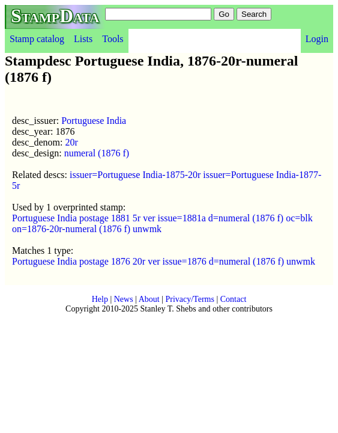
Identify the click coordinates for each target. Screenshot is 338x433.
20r (71, 142)
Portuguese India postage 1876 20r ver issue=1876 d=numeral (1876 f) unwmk (163, 261)
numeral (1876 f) (96, 153)
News (123, 299)
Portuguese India (93, 120)
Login (317, 39)
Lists (83, 39)
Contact (233, 299)
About (149, 299)
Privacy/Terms (189, 299)
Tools (112, 39)
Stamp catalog (37, 39)
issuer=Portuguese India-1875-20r (135, 175)
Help (100, 299)
